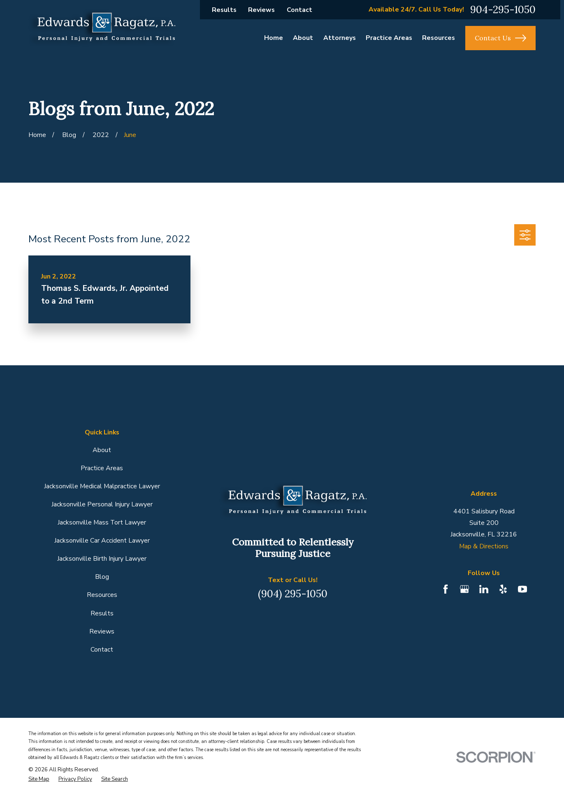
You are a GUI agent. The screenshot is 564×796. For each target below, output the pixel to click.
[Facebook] (445, 589)
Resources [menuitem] (438, 37)
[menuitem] (38, 779)
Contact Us (500, 38)
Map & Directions (483, 546)
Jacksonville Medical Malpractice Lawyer (102, 486)
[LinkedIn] (483, 589)
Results (224, 9)
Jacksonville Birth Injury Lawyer (101, 558)
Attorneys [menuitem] (339, 37)
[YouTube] (522, 589)
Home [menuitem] (273, 37)
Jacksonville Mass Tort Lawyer (102, 522)
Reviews (261, 9)
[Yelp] (503, 589)
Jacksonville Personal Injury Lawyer (102, 504)
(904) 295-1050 (292, 593)
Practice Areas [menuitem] (389, 37)
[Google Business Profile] (464, 589)
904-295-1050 (503, 10)
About (102, 450)
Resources (102, 594)
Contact (299, 9)
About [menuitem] (303, 37)
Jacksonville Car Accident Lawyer (102, 540)
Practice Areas (102, 468)
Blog (102, 576)
